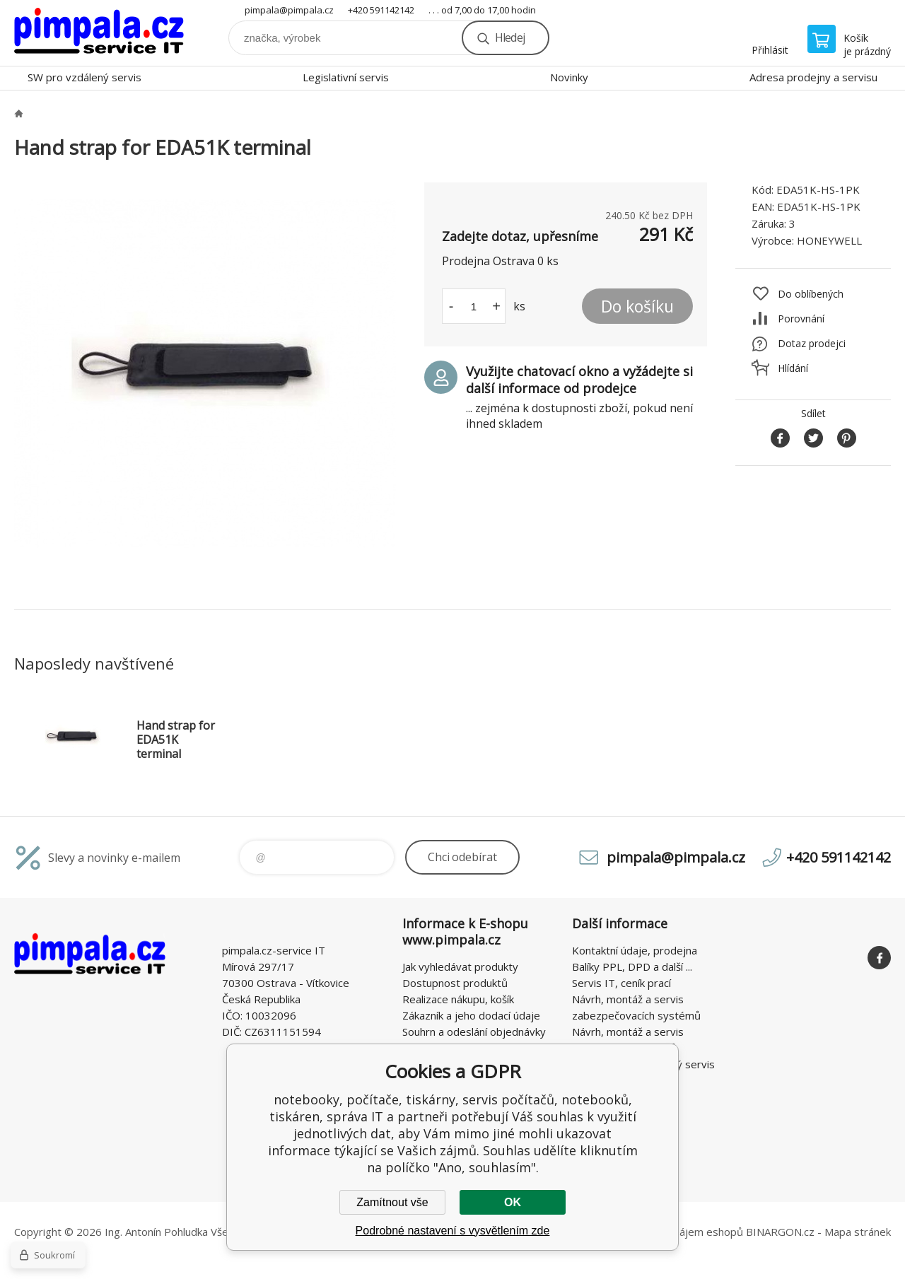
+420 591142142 (381, 10)
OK (512, 1202)
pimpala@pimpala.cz (289, 10)
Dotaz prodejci (812, 343)
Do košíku (637, 306)
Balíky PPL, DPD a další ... (632, 966)
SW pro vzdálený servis (84, 77)
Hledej (510, 37)
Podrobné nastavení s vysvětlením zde (453, 1231)
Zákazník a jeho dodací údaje (471, 1015)
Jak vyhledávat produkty (460, 966)
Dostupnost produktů (455, 983)
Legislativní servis (346, 77)
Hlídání (793, 368)
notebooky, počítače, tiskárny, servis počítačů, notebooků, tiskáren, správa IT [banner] (99, 33)
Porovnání (801, 318)
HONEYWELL (829, 240)
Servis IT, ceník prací (621, 983)
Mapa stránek (857, 1232)
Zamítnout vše (392, 1202)
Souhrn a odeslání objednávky (474, 1031)
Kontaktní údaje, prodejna (634, 950)
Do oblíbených (810, 293)
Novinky (569, 77)
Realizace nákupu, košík (458, 999)
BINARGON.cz (780, 1232)
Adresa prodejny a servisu (813, 77)
